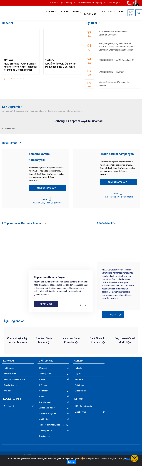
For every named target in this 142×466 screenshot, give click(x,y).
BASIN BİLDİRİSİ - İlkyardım (119, 72)
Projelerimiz (9, 406)
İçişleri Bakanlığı (67, 3)
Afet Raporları (45, 374)
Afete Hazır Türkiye (47, 408)
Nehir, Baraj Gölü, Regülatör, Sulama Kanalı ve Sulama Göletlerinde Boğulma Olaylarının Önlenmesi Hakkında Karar (119, 46)
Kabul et (71, 462)
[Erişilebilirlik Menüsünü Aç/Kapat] (134, 458)
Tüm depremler (8, 128)
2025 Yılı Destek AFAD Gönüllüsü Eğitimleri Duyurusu (119, 33)
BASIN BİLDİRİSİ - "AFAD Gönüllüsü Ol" (119, 60)
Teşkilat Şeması (10, 385)
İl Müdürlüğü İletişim (83, 406)
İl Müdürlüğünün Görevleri (15, 379)
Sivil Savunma (45, 402)
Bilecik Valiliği (113, 3)
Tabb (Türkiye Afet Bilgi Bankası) (53, 425)
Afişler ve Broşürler (47, 413)
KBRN (41, 396)
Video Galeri (80, 391)
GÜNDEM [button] (105, 12)
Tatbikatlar (79, 379)
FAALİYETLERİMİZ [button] (70, 12)
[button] (4, 79)
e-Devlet (53, 3)
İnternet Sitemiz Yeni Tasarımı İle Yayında (119, 84)
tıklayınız (130, 458)
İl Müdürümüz (10, 374)
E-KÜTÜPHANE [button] (90, 13)
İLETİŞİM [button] (118, 12)
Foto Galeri (79, 385)
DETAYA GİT (46, 304)
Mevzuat (43, 368)
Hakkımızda (9, 368)
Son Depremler (45, 430)
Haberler (79, 368)
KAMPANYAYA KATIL (47, 188)
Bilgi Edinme (80, 412)
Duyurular (79, 374)
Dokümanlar (44, 436)
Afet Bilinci (8, 391)
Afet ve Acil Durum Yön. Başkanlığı (90, 3)
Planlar (42, 379)
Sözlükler (43, 391)
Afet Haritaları (45, 419)
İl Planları (43, 385)
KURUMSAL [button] (51, 12)
